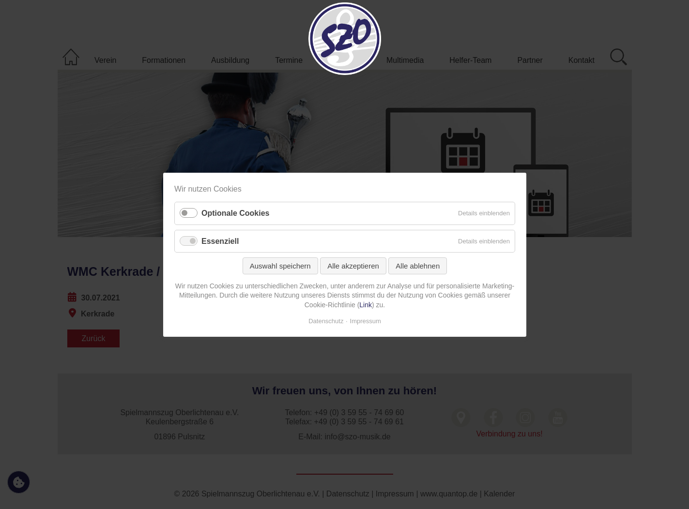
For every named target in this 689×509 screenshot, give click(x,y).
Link (365, 305)
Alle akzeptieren (353, 265)
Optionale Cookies (235, 213)
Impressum (365, 320)
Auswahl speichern (279, 265)
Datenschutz (325, 320)
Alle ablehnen (418, 265)
